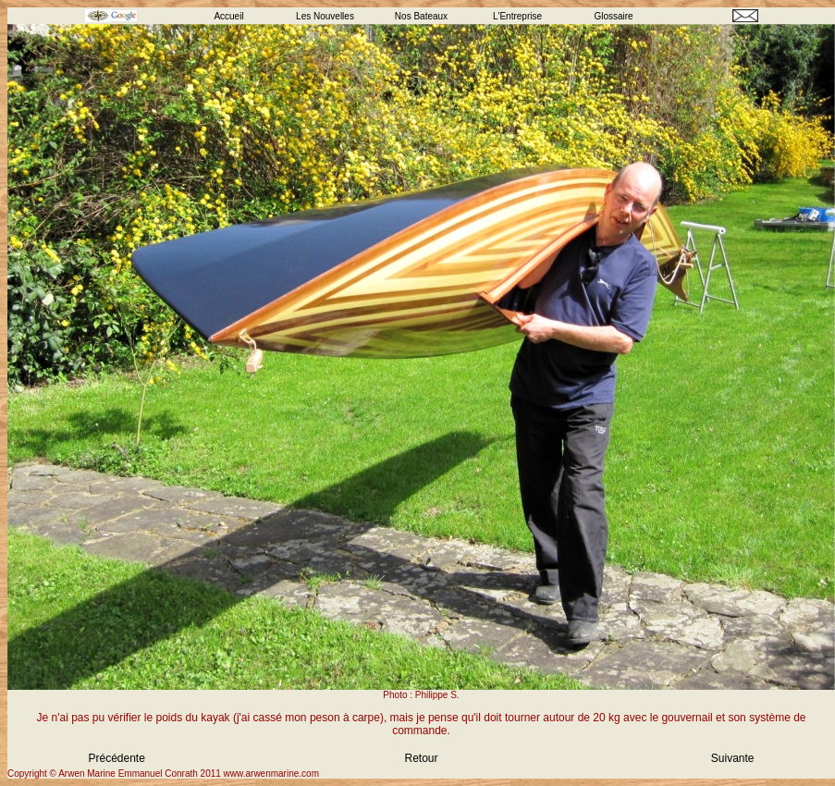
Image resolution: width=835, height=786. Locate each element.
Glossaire (613, 16)
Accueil (228, 16)
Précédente (117, 758)
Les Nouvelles (325, 16)
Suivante (733, 758)
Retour (420, 758)
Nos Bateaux (421, 16)
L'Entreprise (517, 16)
